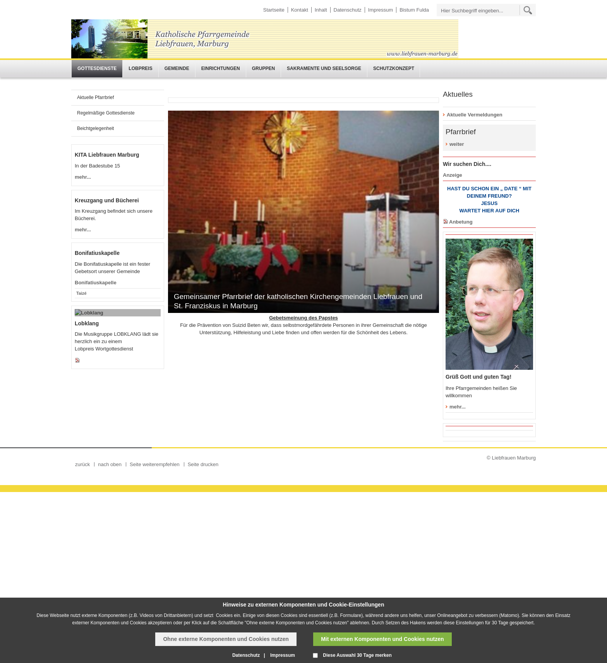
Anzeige (452, 175)
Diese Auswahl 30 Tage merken (357, 655)
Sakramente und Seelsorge (324, 68)
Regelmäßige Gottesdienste (106, 113)
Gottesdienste (97, 68)
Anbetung (461, 222)
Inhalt (321, 10)
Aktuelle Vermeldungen (474, 115)
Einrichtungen (220, 68)
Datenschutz (348, 10)
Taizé (81, 486)
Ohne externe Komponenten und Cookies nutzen (225, 639)
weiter (456, 144)
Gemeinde (177, 68)
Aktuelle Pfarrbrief (95, 97)
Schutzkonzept (393, 68)
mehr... (457, 407)
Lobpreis (140, 68)
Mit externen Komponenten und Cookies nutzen (382, 639)
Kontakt (299, 10)
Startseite (274, 10)
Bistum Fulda (414, 10)
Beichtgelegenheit (95, 128)
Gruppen (263, 68)
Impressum (380, 10)
